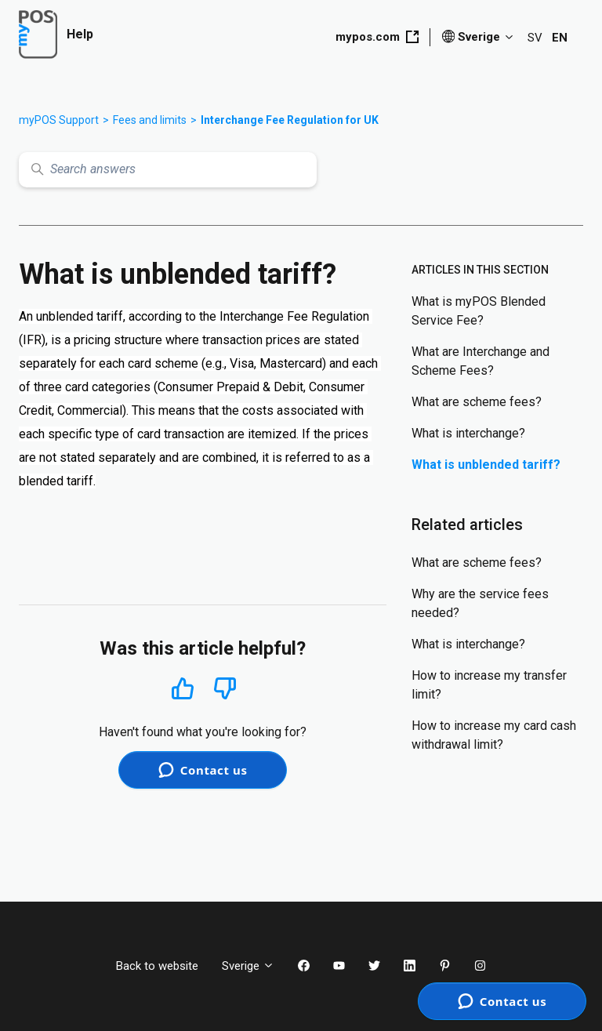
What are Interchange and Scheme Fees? (480, 361)
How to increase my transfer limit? (489, 685)
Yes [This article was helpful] (182, 688)
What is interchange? (468, 433)
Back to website (157, 966)
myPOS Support (59, 120)
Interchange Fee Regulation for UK (290, 120)
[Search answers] (168, 169)
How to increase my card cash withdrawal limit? (494, 735)
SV (535, 38)
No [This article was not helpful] (225, 688)
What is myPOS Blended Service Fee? (479, 311)
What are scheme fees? (477, 401)
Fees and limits (150, 120)
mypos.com (377, 37)
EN (560, 38)
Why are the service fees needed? (480, 603)
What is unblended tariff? (486, 464)
